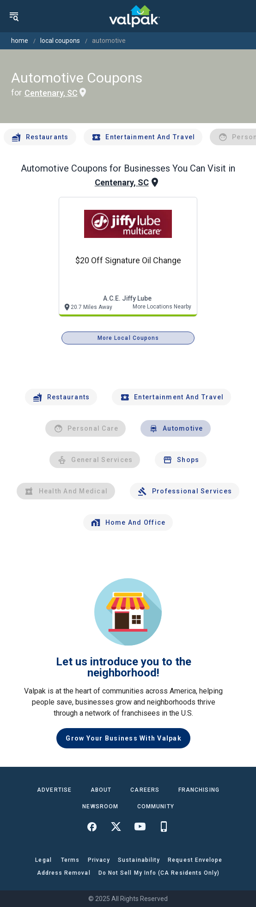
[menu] (13, 16)
